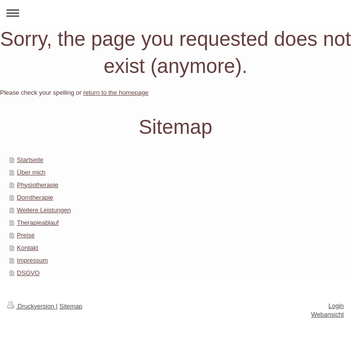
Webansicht (327, 314)
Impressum (32, 260)
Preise (26, 235)
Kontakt (27, 247)
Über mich (31, 172)
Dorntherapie (35, 197)
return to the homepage (115, 92)
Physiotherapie (37, 184)
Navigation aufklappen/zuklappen (175, 12)
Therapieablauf (38, 222)
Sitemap (70, 306)
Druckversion (31, 306)
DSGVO (28, 272)
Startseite (30, 159)
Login (336, 305)
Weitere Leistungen (44, 210)
